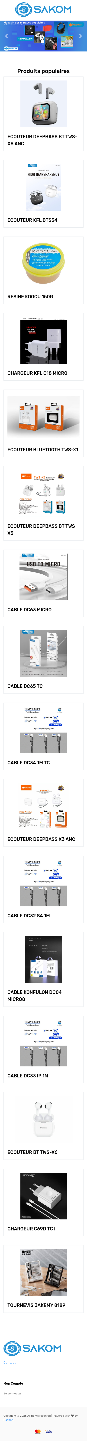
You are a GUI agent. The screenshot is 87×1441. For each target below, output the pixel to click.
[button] (6, 36)
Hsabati (8, 1420)
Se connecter (12, 1393)
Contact (9, 1363)
